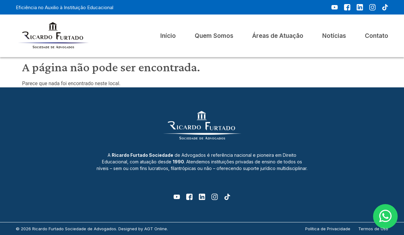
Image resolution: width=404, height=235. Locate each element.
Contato (376, 36)
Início (168, 36)
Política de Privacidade (327, 228)
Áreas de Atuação (277, 36)
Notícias (334, 36)
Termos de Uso (373, 228)
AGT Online (155, 228)
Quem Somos (214, 36)
